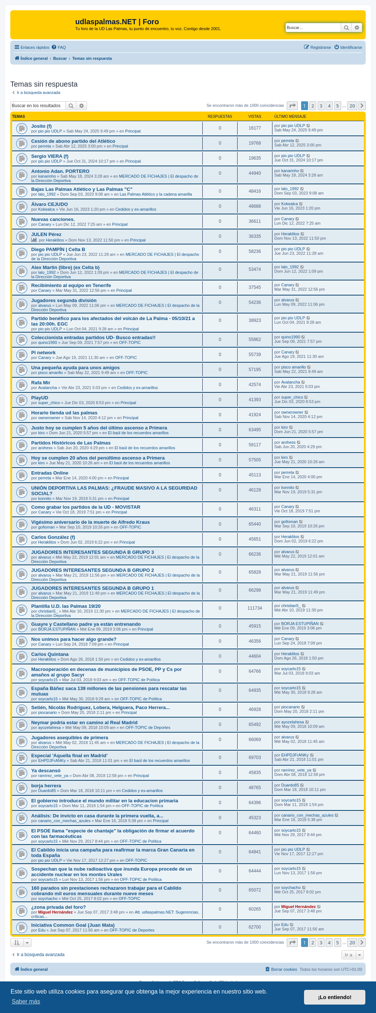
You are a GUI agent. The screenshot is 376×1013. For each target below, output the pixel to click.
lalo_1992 (47, 194)
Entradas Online (49, 473)
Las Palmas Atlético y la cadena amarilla (156, 194)
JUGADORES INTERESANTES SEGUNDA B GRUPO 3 (92, 552)
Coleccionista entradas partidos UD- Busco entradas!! (93, 337)
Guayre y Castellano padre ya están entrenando (86, 624)
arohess (45, 448)
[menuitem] (58, 47)
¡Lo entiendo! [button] (334, 997)
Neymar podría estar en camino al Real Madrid (84, 722)
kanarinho (47, 176)
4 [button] (329, 105)
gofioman (46, 527)
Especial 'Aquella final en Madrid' (69, 755)
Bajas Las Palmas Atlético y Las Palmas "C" (82, 189)
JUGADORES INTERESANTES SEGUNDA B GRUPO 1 (92, 588)
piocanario (47, 712)
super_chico (49, 402)
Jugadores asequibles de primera (69, 737)
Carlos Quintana (50, 654)
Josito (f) (41, 126)
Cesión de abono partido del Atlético (73, 141)
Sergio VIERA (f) (49, 156)
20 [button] (352, 105)
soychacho (48, 898)
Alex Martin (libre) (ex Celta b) (65, 267)
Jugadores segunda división (64, 300)
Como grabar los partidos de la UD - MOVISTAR (85, 507)
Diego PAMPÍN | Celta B (58, 249)
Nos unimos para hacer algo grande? (73, 639)
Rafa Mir (40, 382)
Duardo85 (47, 790)
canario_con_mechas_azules (64, 820)
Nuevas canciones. (53, 219)
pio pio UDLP (50, 131)
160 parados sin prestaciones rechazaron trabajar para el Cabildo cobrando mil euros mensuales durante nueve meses (106, 890)
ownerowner (49, 417)
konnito (44, 498)
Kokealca (46, 209)
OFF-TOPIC (130, 342)
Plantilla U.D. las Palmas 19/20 (66, 606)
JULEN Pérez (46, 234)
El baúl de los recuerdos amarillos (138, 433)
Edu (42, 930)
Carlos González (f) (53, 537)
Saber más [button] (26, 1001)
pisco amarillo (50, 372)
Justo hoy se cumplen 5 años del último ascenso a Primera (99, 428)
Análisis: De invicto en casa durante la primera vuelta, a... (97, 815)
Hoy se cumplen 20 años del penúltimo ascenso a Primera (98, 458)
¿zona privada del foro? (58, 907)
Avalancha (47, 387)
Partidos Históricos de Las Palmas (71, 443)
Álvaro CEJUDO (49, 204)
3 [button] (321, 105)
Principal (133, 131)
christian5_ (48, 611)
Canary (44, 224)
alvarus (44, 305)
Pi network (43, 352)
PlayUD (39, 397)
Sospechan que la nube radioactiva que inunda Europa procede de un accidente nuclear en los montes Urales (111, 871)
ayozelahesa (49, 727)
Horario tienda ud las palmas (64, 412)
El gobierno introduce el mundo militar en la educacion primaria (104, 800)
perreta (44, 146)
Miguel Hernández (55, 912)
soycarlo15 (48, 680)
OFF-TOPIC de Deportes (148, 727)
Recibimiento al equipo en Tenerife (71, 285)
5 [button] (337, 105)
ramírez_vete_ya (53, 775)
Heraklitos (55, 240)
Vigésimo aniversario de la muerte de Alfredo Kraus (90, 522)
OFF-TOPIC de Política (139, 680)
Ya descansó (46, 770)
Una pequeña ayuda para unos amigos (75, 367)
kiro (41, 433)
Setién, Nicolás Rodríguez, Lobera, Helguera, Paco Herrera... (100, 707)
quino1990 (47, 342)
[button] (292, 105)
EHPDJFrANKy (52, 760)
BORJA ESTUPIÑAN (57, 629)
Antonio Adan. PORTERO (60, 171)
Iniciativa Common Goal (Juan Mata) (73, 925)
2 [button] (312, 105)
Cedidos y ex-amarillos (135, 209)
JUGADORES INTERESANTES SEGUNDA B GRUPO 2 (92, 570)
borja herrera (46, 785)
